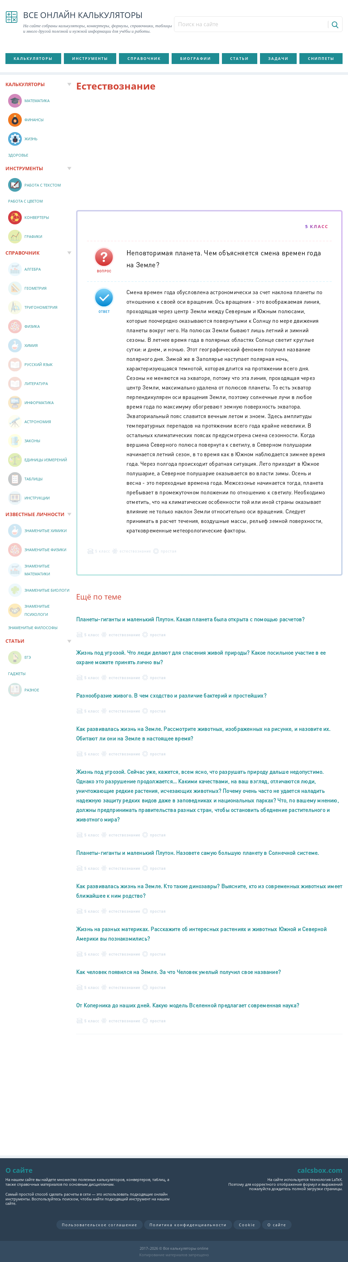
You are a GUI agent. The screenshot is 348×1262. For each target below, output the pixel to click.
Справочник (144, 58)
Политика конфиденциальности (188, 1224)
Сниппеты (321, 58)
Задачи (278, 58)
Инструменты (90, 58)
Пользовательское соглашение (99, 1224)
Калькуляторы (33, 58)
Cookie (247, 1224)
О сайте (276, 1224)
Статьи (239, 58)
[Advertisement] (209, 152)
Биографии (195, 58)
